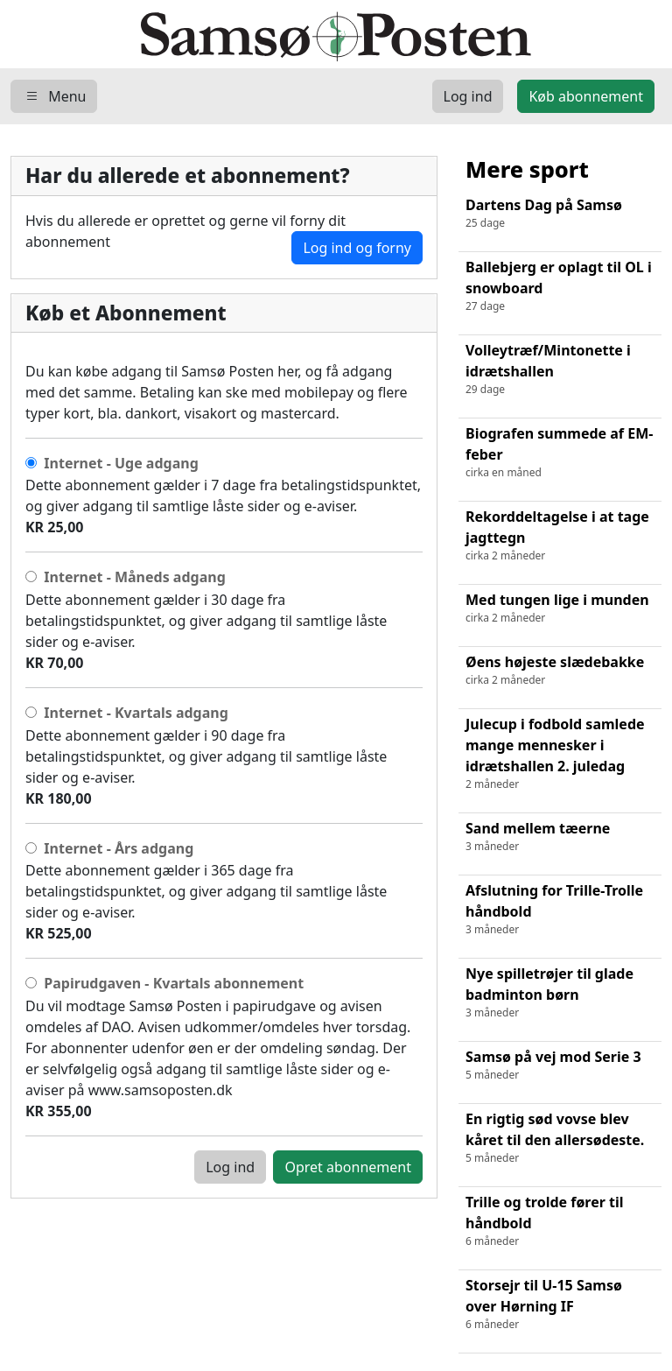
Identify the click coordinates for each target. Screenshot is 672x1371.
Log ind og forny (357, 247)
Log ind (230, 1167)
